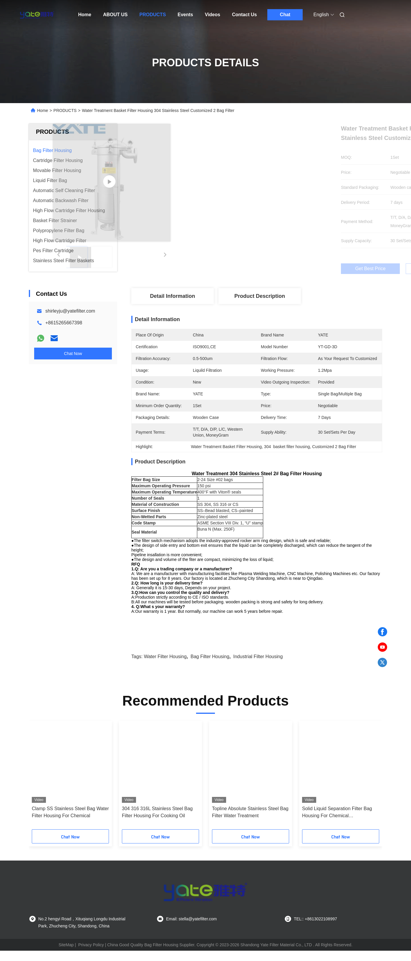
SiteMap (66, 955)
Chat (285, 14)
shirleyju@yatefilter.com (70, 310)
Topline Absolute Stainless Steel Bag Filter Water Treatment (250, 822)
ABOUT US (115, 14)
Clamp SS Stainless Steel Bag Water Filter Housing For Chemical (70, 822)
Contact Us (244, 14)
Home (84, 14)
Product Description (259, 296)
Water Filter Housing (165, 666)
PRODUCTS (153, 14)
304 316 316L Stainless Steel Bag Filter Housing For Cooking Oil (157, 822)
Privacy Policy (91, 955)
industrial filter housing (258, 666)
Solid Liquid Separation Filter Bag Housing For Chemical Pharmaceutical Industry (337, 823)
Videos (212, 14)
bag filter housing (209, 666)
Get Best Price (288, 268)
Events (185, 14)
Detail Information (172, 296)
